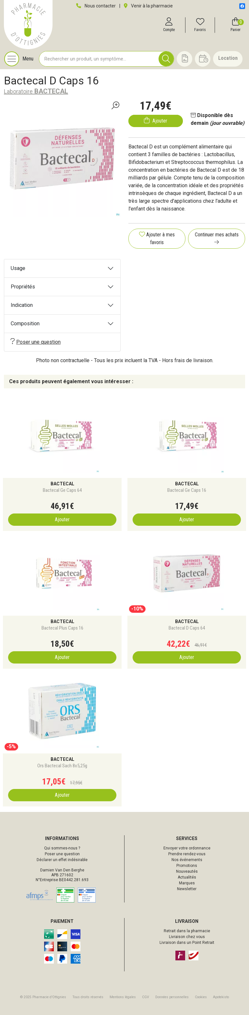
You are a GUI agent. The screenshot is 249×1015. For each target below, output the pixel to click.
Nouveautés (187, 871)
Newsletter (186, 889)
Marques (187, 883)
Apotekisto (221, 997)
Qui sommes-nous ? (62, 848)
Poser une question (36, 341)
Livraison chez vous (187, 936)
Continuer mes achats (217, 238)
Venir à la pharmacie (148, 5)
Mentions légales (123, 997)
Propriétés (23, 287)
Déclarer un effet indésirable (62, 860)
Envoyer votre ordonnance (186, 848)
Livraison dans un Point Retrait (187, 942)
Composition (25, 323)
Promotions (186, 865)
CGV (145, 997)
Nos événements (187, 860)
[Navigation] (19, 59)
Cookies (201, 997)
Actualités (187, 877)
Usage (18, 268)
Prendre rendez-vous (187, 854)
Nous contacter (96, 5)
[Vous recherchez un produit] (99, 58)
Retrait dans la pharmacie (187, 931)
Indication (22, 305)
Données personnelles (172, 997)
